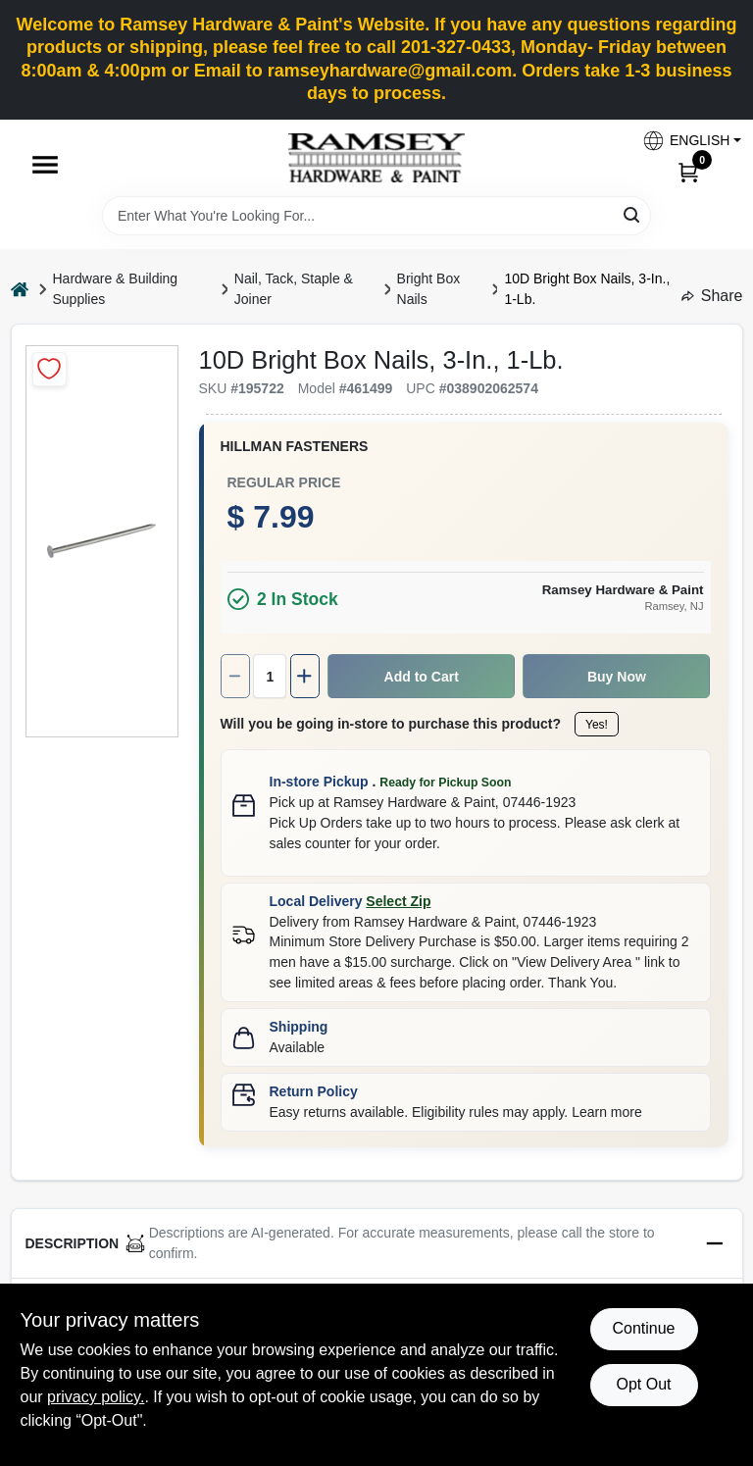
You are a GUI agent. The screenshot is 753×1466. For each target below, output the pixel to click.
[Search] (633, 214)
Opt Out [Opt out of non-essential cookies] (643, 1384)
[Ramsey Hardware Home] (376, 157)
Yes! (596, 725)
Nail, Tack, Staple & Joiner (293, 289)
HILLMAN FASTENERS (295, 446)
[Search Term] (376, 215)
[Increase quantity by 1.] (305, 676)
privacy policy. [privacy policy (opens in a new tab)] (95, 1397)
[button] (684, 141)
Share (712, 295)
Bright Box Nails (429, 289)
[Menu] (45, 164)
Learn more (607, 1112)
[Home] (19, 288)
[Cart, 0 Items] (688, 171)
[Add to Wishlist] (49, 369)
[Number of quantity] (269, 676)
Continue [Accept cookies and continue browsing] (643, 1328)
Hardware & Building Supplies (115, 289)
